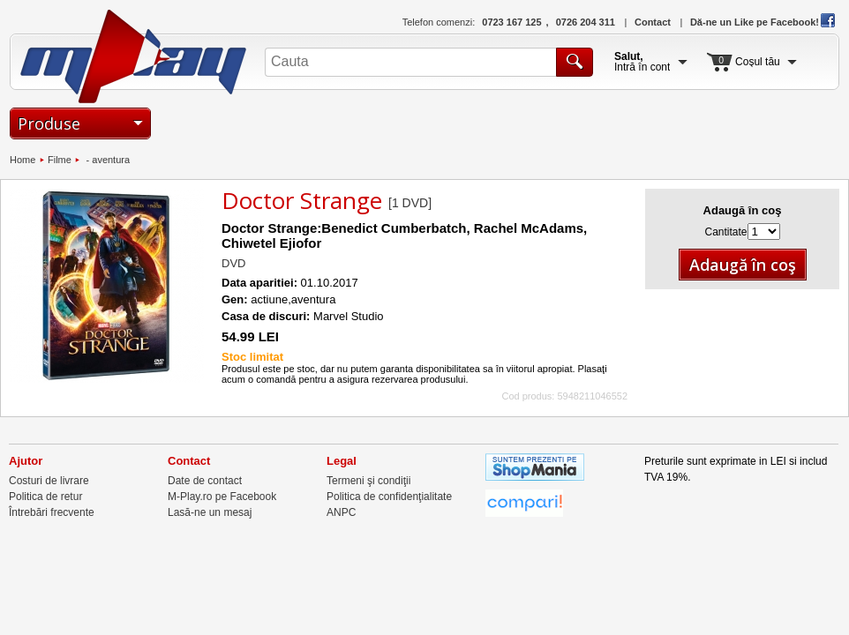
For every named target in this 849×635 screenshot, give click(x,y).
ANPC (341, 512)
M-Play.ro (133, 56)
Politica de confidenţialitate (389, 496)
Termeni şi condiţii (368, 480)
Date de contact (205, 480)
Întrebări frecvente (51, 512)
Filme (59, 159)
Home (22, 159)
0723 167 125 (511, 22)
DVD (233, 263)
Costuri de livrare (49, 480)
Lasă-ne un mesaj (210, 512)
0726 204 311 (585, 22)
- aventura (106, 159)
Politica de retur (45, 496)
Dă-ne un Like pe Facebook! (762, 22)
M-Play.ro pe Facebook (222, 496)
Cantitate (725, 232)
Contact (653, 22)
